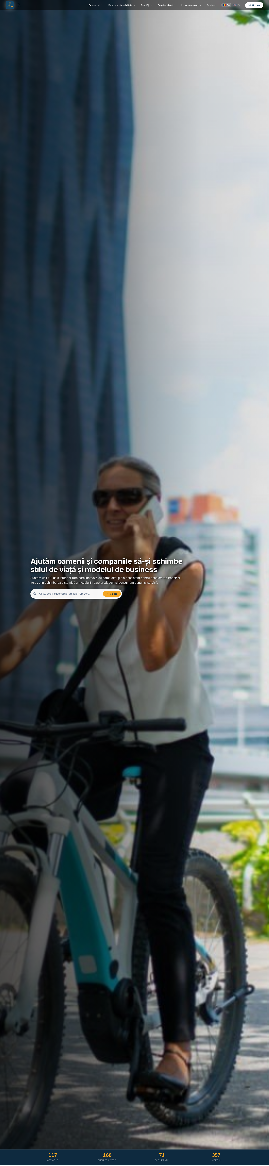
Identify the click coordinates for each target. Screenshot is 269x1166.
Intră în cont (254, 5)
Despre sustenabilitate (122, 5)
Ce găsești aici (167, 5)
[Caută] (19, 5)
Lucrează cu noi (191, 5)
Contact (211, 5)
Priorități (147, 5)
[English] (237, 6)
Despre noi (96, 5)
